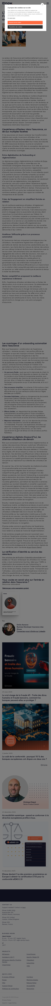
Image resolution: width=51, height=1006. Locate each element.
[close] (42, 4)
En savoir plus (11, 18)
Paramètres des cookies (15, 27)
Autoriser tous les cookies (15, 22)
